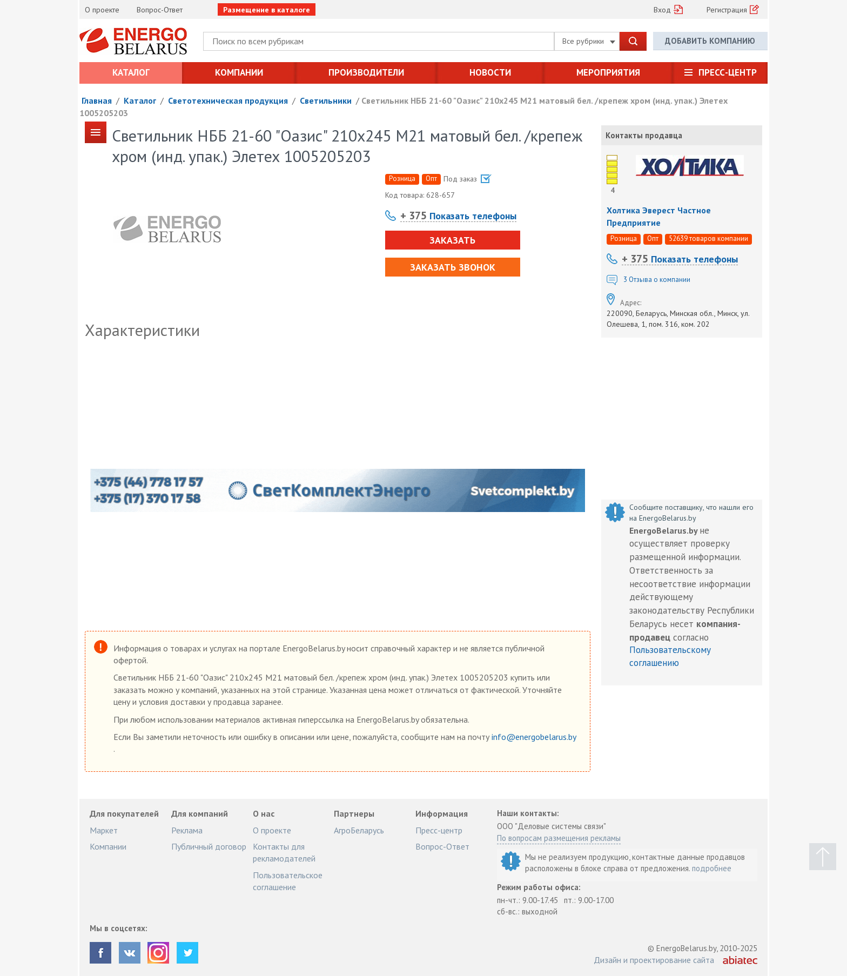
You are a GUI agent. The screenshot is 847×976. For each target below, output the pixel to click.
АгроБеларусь (359, 830)
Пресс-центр (727, 72)
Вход (662, 10)
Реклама (187, 830)
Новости (490, 72)
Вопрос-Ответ (160, 10)
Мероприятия (608, 72)
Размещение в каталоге (266, 10)
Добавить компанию (710, 41)
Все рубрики (588, 41)
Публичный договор (208, 846)
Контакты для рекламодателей (284, 852)
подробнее (711, 868)
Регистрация (727, 10)
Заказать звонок (452, 267)
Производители (366, 72)
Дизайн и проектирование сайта (654, 959)
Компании (239, 72)
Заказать (452, 240)
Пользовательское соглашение (287, 881)
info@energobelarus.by (534, 736)
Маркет (104, 830)
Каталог (131, 72)
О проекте (102, 10)
